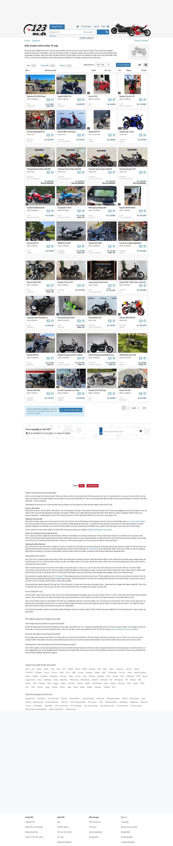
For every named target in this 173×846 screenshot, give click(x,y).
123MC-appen (62, 771)
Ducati (46, 673)
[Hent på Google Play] (111, 748)
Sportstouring (38, 702)
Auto (95, 823)
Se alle (75, 485)
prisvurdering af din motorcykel (122, 629)
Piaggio (55, 683)
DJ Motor (38, 673)
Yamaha (89, 687)
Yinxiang (106, 687)
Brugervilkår (125, 776)
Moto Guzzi (74, 680)
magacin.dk (91, 812)
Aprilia (46, 669)
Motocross (144, 702)
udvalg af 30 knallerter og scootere (99, 530)
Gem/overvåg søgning (71, 410)
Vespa (47, 687)
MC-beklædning (92, 549)
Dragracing (134, 702)
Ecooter (81, 673)
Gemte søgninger (95, 776)
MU (111, 680)
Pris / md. (108, 70)
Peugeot (42, 683)
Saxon (106, 683)
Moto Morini (85, 680)
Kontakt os (125, 797)
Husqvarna (53, 676)
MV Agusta (119, 680)
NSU (34, 683)
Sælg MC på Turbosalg (34, 771)
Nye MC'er (42, 698)
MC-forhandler (57, 576)
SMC (129, 683)
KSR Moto (130, 676)
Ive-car (77, 676)
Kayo (108, 676)
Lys (78, 823)
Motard (124, 698)
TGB (32, 687)
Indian (71, 676)
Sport (143, 698)
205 (144, 408)
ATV (64, 669)
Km (120, 70)
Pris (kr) (144, 70)
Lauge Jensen (30, 680)
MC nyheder (62, 792)
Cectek (136, 669)
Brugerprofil (93, 781)
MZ (126, 680)
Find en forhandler (64, 776)
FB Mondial (112, 673)
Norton (28, 683)
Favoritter (92, 771)
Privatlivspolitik (127, 781)
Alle (31, 65)
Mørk (86, 823)
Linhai (56, 680)
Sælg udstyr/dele (31, 776)
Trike (101, 702)
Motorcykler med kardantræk (36, 709)
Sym (27, 687)
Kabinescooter (71, 709)
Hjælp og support (127, 792)
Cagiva (111, 669)
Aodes (39, 669)
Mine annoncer (95, 766)
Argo (52, 669)
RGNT (87, 683)
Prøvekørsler (92, 486)
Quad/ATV (48, 706)
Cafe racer (64, 702)
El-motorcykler (53, 698)
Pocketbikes (38, 706)
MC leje (64, 698)
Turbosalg (124, 766)
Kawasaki (100, 676)
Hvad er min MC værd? (34, 781)
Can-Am (129, 669)
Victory (62, 687)
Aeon (27, 669)
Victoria (54, 687)
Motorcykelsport (111, 702)
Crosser (28, 706)
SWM (142, 683)
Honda (28, 676)
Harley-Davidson (140, 673)
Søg (58, 766)
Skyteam (121, 683)
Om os (124, 762)
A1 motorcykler (122, 706)
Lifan (39, 680)
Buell (105, 669)
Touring (28, 702)
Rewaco (80, 683)
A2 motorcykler (136, 706)
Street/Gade (134, 698)
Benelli (70, 669)
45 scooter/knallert (91, 706)
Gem (123, 65)
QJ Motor (71, 683)
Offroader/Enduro (113, 698)
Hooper (35, 676)
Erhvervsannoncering (129, 771)
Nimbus (133, 680)
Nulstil (53, 36)
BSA (99, 669)
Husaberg (43, 676)
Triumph (40, 687)
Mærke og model (51, 70)
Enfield (97, 673)
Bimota (77, 669)
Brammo (92, 669)
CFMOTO (29, 673)
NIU (139, 680)
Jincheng (92, 676)
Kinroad (115, 676)
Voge (69, 687)
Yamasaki (98, 687)
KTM (138, 676)
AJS (33, 669)
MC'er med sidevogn (78, 702)
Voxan (75, 687)
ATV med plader (76, 706)
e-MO (61, 673)
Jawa (84, 676)
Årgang (129, 70)
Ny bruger (86, 26)
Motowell (103, 680)
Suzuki (135, 683)
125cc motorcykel (61, 706)
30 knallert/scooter (108, 706)
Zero (113, 687)
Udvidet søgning (87, 38)
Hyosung (63, 676)
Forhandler (48, 65)
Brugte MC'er (30, 698)
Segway (113, 683)
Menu (105, 26)
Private (66, 65)
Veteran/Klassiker (51, 702)
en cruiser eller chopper (137, 521)
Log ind (96, 26)
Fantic (104, 673)
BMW (85, 669)
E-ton (68, 673)
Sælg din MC (57, 26)
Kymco (145, 676)
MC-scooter (92, 702)
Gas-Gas (122, 673)
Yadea (82, 687)
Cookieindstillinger (128, 787)
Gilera (129, 673)
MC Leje (60, 781)
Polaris (63, 683)
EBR (74, 673)
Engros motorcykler (56, 709)
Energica (89, 673)
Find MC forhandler (141, 41)
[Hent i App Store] (89, 748)
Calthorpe (119, 669)
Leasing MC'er (74, 698)
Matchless (63, 680)
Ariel (58, 669)
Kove (122, 676)
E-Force (54, 673)
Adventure (100, 698)
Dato (27, 70)
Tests (81, 486)
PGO (49, 683)
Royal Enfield (97, 683)
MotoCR (95, 680)
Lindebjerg (47, 680)
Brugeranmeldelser (64, 787)
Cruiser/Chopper (88, 698)
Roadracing (124, 702)
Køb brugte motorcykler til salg (36, 30)
